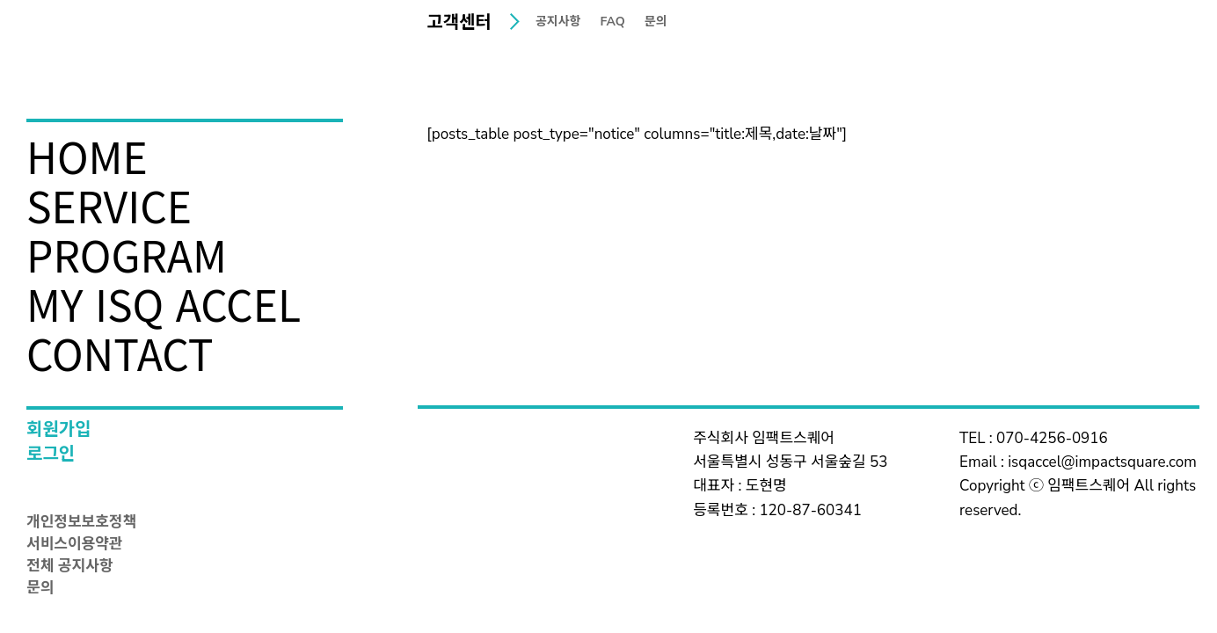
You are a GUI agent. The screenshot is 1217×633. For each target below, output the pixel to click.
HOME (87, 156)
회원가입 (58, 431)
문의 (40, 589)
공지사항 (558, 23)
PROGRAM (126, 254)
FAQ (613, 23)
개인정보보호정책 (81, 523)
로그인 (50, 456)
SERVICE (109, 205)
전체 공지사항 (69, 567)
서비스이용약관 (74, 545)
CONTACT (120, 352)
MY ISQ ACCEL (163, 303)
